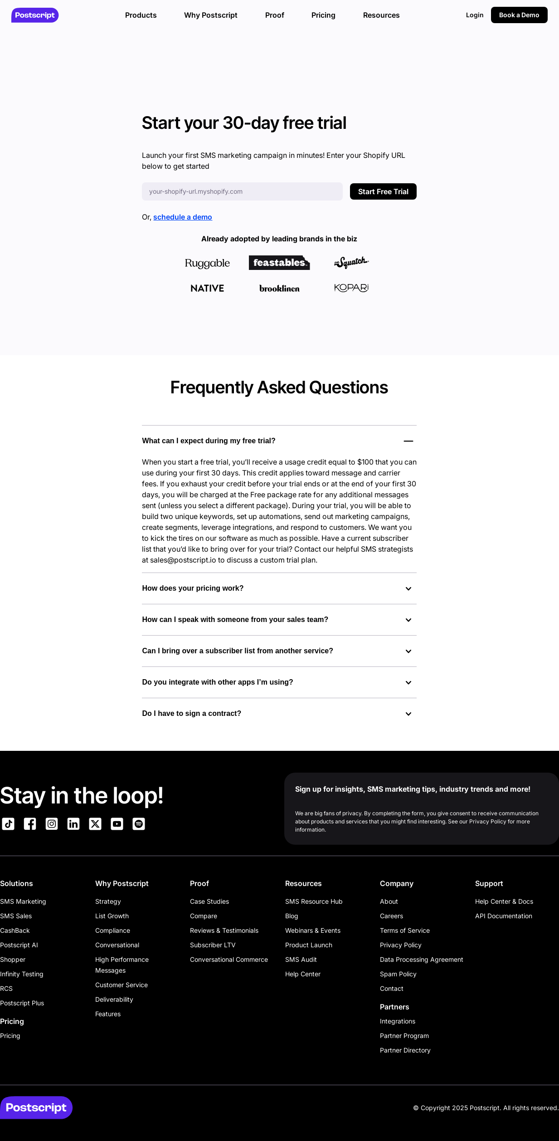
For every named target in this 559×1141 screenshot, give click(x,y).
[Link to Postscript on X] (95, 825)
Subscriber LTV (213, 945)
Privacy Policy (401, 945)
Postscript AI (19, 945)
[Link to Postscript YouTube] (117, 825)
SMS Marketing (23, 901)
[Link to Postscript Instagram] (52, 825)
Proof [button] (274, 15)
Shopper (12, 959)
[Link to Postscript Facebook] (30, 825)
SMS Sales (16, 916)
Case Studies (209, 901)
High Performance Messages (122, 964)
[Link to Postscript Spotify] (139, 825)
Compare (203, 916)
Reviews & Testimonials (224, 930)
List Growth (112, 916)
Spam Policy (398, 974)
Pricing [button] (323, 15)
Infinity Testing (22, 974)
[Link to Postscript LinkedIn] (73, 825)
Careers (391, 916)
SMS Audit (301, 959)
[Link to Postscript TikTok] (8, 825)
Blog (291, 916)
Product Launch (308, 945)
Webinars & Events (312, 930)
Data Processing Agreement (421, 959)
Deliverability (114, 999)
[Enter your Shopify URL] (242, 191)
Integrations (397, 1021)
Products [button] (141, 15)
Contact (391, 988)
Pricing (10, 1035)
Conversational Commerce (229, 959)
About (389, 901)
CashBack (15, 930)
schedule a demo (182, 216)
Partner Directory (405, 1050)
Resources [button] (381, 15)
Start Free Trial (383, 191)
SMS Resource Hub (314, 901)
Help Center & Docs (504, 901)
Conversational (117, 945)
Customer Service (121, 985)
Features (108, 1014)
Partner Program (404, 1035)
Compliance (112, 930)
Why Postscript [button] (211, 15)
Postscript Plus (22, 1003)
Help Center (303, 974)
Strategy (108, 901)
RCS (6, 988)
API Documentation (503, 916)
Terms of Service (405, 930)
